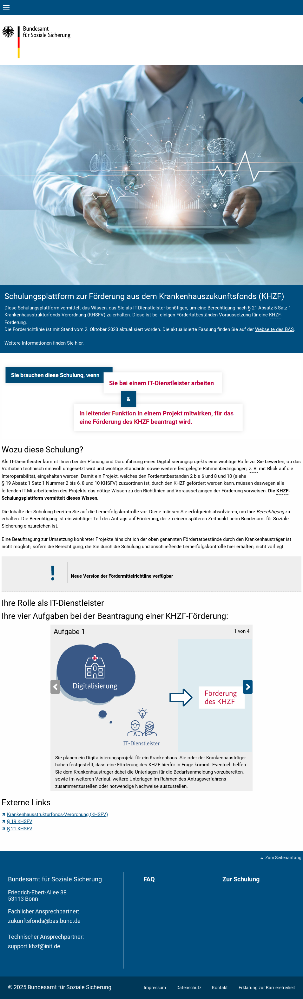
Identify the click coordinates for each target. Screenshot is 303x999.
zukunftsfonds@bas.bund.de (44, 921)
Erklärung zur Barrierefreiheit (267, 987)
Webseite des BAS (274, 329)
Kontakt (220, 987)
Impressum (155, 987)
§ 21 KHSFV (19, 829)
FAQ (149, 879)
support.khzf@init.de (34, 946)
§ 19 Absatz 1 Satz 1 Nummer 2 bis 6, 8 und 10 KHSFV (59, 483)
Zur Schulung (241, 879)
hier (78, 343)
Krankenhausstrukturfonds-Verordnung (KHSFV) (57, 814)
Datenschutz (189, 987)
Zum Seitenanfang (283, 857)
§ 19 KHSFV (19, 821)
